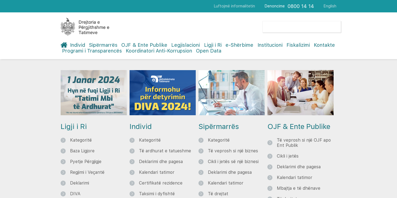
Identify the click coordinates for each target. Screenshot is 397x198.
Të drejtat (218, 193)
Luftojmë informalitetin (234, 6)
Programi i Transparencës (92, 51)
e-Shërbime (239, 45)
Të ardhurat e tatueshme (165, 150)
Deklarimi (79, 183)
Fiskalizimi (298, 45)
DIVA (75, 193)
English (330, 6)
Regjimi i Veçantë (87, 172)
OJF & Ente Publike (144, 45)
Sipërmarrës (103, 45)
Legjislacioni (185, 45)
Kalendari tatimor (157, 172)
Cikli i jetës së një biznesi (233, 161)
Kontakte (324, 45)
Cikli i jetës (288, 156)
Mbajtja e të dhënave (298, 188)
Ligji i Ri (213, 45)
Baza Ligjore (82, 150)
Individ (77, 45)
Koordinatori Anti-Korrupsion (159, 51)
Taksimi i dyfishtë (157, 193)
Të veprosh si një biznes (233, 150)
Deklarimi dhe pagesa (161, 161)
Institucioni (270, 45)
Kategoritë (81, 140)
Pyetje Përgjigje (85, 161)
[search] (292, 26)
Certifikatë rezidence (161, 183)
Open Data (208, 51)
